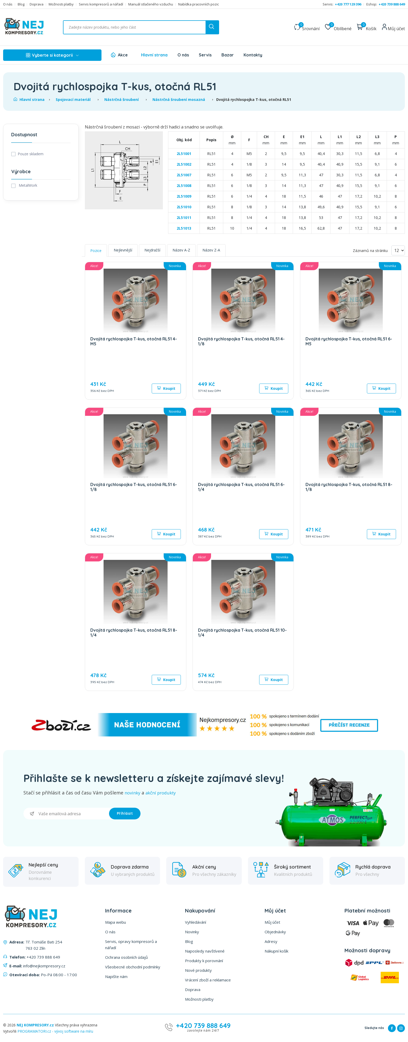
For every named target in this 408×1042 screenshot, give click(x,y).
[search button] (212, 27)
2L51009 (184, 196)
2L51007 (184, 174)
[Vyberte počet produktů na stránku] (398, 250)
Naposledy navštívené (205, 950)
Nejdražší (152, 250)
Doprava (36, 4)
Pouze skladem (30, 153)
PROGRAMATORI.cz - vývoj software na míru (55, 1030)
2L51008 (184, 185)
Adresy (271, 941)
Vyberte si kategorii (52, 55)
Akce (123, 54)
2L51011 (184, 217)
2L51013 (184, 228)
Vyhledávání (195, 921)
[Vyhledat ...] (141, 27)
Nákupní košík (276, 950)
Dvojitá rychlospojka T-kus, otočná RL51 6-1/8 (133, 487)
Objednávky (275, 931)
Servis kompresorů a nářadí (101, 4)
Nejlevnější (123, 250)
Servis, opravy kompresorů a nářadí (131, 944)
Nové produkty (198, 970)
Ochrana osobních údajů (126, 957)
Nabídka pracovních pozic (198, 4)
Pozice (95, 250)
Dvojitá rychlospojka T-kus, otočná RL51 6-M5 (348, 341)
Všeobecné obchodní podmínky (132, 966)
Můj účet (272, 921)
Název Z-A (211, 250)
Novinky (192, 931)
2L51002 (184, 164)
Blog (21, 4)
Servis (205, 54)
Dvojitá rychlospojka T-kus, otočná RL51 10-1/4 (242, 632)
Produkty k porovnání (204, 960)
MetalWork (27, 185)
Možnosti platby (61, 4)
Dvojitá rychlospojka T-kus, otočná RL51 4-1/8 (241, 341)
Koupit (166, 388)
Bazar (227, 54)
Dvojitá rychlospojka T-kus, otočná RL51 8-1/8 (348, 487)
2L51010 (184, 206)
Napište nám (116, 976)
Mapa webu (115, 921)
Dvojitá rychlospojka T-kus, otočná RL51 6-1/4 (241, 487)
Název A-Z (181, 250)
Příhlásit (125, 813)
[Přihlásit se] (66, 813)
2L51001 (184, 153)
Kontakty (253, 54)
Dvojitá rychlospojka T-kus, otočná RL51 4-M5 (133, 341)
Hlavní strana (154, 54)
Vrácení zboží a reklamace (208, 979)
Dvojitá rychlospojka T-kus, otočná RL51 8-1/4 (133, 632)
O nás (7, 4)
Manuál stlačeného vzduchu (150, 4)
